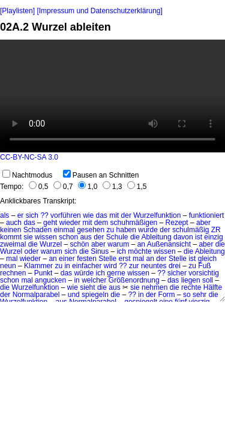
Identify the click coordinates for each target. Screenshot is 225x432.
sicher (177, 273)
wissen (46, 237)
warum (118, 244)
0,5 (39, 186)
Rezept (177, 222)
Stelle (107, 258)
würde (84, 273)
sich (32, 215)
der (126, 215)
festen (87, 258)
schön (79, 244)
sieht (87, 287)
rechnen (13, 273)
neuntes (154, 266)
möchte (139, 251)
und (74, 294)
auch (14, 222)
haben (126, 230)
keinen (10, 230)
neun (8, 266)
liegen (190, 280)
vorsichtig (203, 273)
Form (166, 294)
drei (175, 266)
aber (203, 222)
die (135, 237)
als (4, 215)
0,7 (63, 186)
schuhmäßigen (134, 222)
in (67, 266)
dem (101, 222)
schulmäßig (190, 230)
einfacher (86, 266)
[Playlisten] (17, 11)
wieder (69, 222)
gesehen (90, 230)
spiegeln (95, 294)
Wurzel (51, 244)
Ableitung (157, 237)
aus (85, 237)
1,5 (137, 186)
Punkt (43, 273)
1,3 (112, 186)
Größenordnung (134, 280)
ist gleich (202, 258)
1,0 (88, 186)
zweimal (13, 244)
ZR (216, 230)
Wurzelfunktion (157, 215)
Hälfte (212, 287)
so (187, 294)
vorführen (65, 215)
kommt (11, 237)
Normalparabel (36, 294)
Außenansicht (169, 244)
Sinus (100, 251)
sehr (199, 294)
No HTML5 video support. (112, 96)
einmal (63, 230)
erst (125, 258)
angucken (50, 280)
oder (31, 251)
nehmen (154, 287)
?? (44, 215)
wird (110, 266)
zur (134, 266)
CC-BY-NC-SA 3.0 (29, 157)
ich (121, 251)
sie (27, 237)
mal (11, 258)
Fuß (204, 266)
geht (50, 222)
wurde (148, 230)
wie (88, 215)
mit (114, 215)
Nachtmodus (27, 175)
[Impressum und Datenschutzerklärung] (99, 11)
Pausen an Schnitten (101, 175)
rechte (191, 287)
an (141, 244)
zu (111, 230)
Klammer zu (43, 266)
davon (183, 237)
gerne (116, 273)
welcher (94, 280)
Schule (117, 237)
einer (67, 258)
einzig (213, 237)
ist (198, 237)
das (101, 215)
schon (68, 237)
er (20, 215)
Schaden (37, 230)
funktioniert (206, 215)
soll (207, 280)
